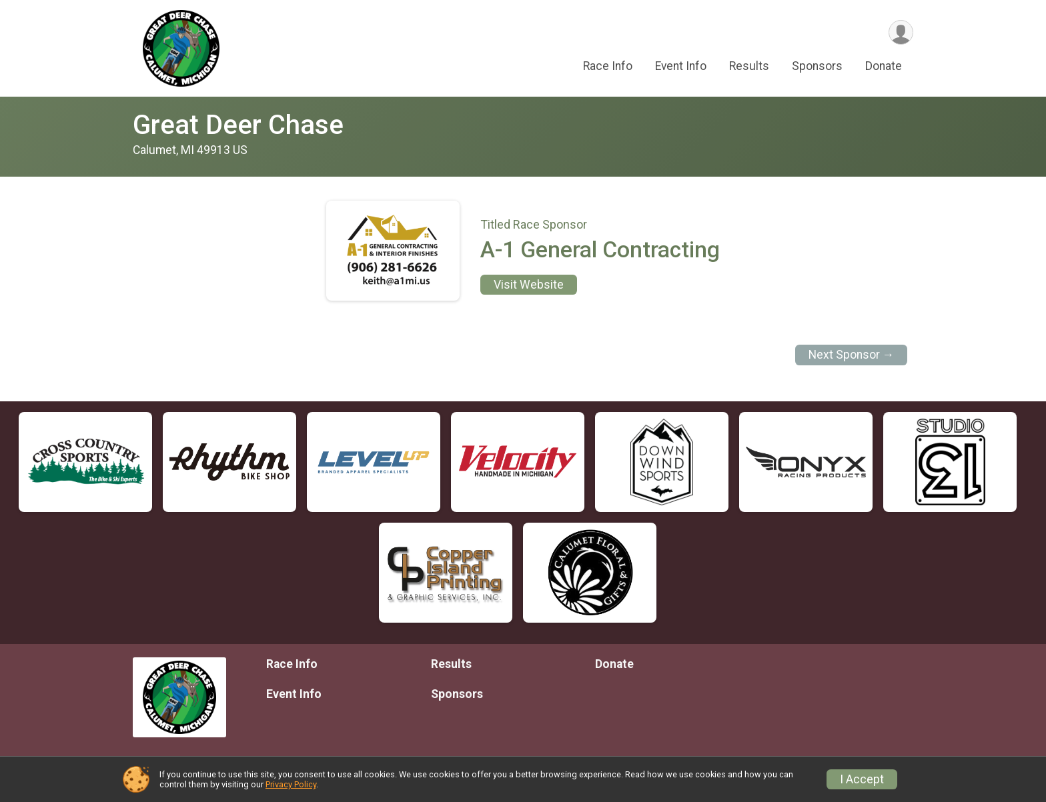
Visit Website (529, 284)
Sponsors (817, 66)
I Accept (862, 779)
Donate (883, 66)
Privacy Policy (291, 784)
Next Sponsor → (852, 354)
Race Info (607, 66)
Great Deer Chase (238, 125)
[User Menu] (901, 32)
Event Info (680, 66)
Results (749, 66)
